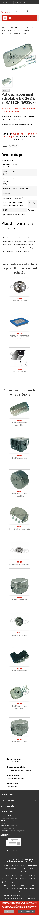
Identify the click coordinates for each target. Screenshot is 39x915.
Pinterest (16, 145)
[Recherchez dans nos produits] (20, 9)
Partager (9, 145)
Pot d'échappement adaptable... (19, 422)
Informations (7, 812)
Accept (9, 911)
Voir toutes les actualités (9, 851)
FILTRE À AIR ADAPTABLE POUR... (19, 336)
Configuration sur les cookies (26, 911)
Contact (6, 2)
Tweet (13, 145)
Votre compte (7, 806)
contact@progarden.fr (18, 831)
